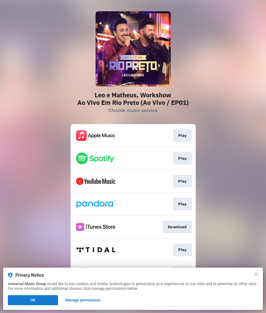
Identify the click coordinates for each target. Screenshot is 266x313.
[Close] (256, 274)
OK (32, 300)
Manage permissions (83, 300)
